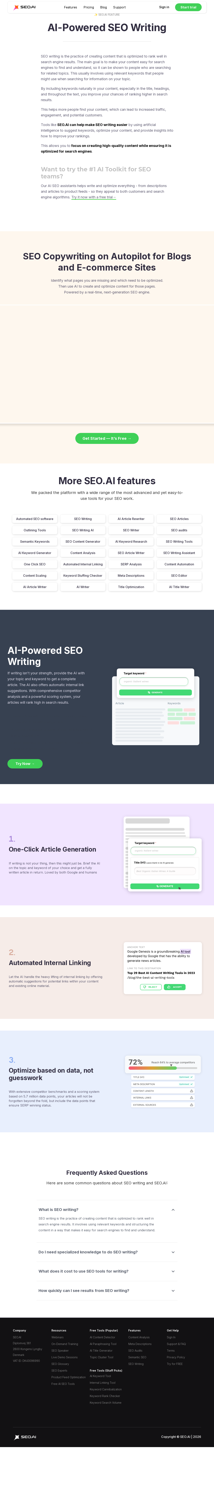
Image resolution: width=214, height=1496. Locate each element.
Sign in (164, 7)
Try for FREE (175, 1364)
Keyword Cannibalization (106, 1389)
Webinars (57, 1337)
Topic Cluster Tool (101, 1357)
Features (70, 7)
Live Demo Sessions (64, 1357)
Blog (103, 7)
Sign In (171, 1337)
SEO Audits (135, 1350)
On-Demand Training (64, 1344)
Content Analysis (139, 1337)
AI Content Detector (102, 1337)
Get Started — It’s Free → (107, 438)
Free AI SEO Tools (63, 1383)
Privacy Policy (176, 1357)
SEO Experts (59, 1370)
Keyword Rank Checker (105, 1396)
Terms (171, 1350)
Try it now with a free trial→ (93, 197)
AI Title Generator (101, 1350)
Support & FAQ (176, 1344)
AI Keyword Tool (100, 1376)
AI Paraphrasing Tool (103, 1344)
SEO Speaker (60, 1350)
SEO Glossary (60, 1364)
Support (119, 7)
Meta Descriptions (140, 1344)
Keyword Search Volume (105, 1402)
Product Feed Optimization (68, 1377)
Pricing (89, 7)
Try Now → (25, 764)
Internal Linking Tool (102, 1382)
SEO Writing (136, 1364)
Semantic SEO (137, 1357)
